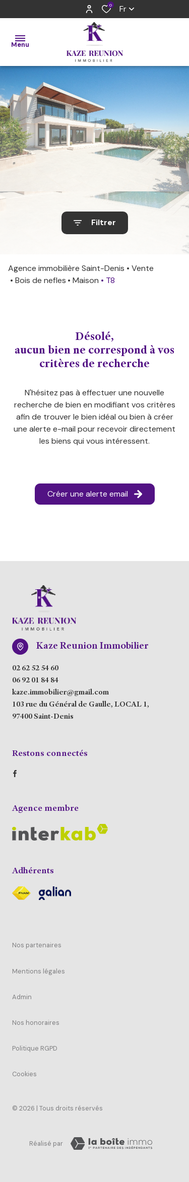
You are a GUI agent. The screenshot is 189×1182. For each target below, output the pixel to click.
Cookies (24, 1074)
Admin (22, 997)
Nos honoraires (35, 1022)
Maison (86, 280)
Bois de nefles (40, 280)
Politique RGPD (34, 1048)
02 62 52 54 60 (35, 669)
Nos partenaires (36, 945)
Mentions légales (38, 971)
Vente (143, 268)
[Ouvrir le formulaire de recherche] (94, 223)
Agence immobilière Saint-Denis (66, 268)
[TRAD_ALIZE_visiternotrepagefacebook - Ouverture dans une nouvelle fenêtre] (15, 773)
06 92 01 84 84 (35, 681)
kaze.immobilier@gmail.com (60, 693)
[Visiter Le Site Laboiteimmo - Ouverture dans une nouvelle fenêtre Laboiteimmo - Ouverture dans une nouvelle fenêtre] (111, 1143)
